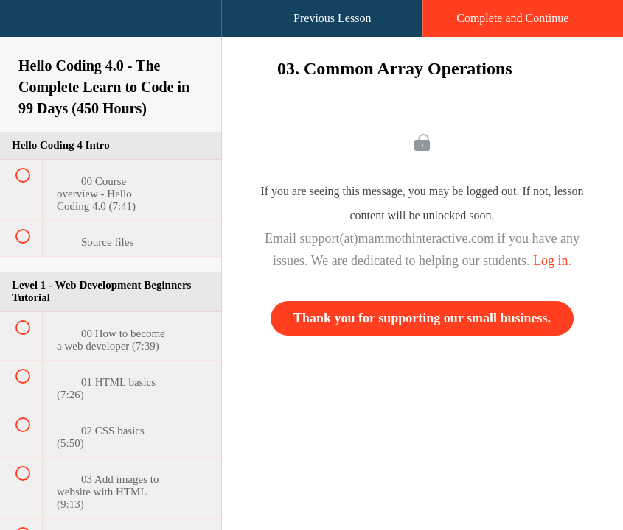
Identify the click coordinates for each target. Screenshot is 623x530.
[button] (26, 26)
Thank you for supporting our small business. (422, 318)
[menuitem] (110, 33)
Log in (550, 260)
